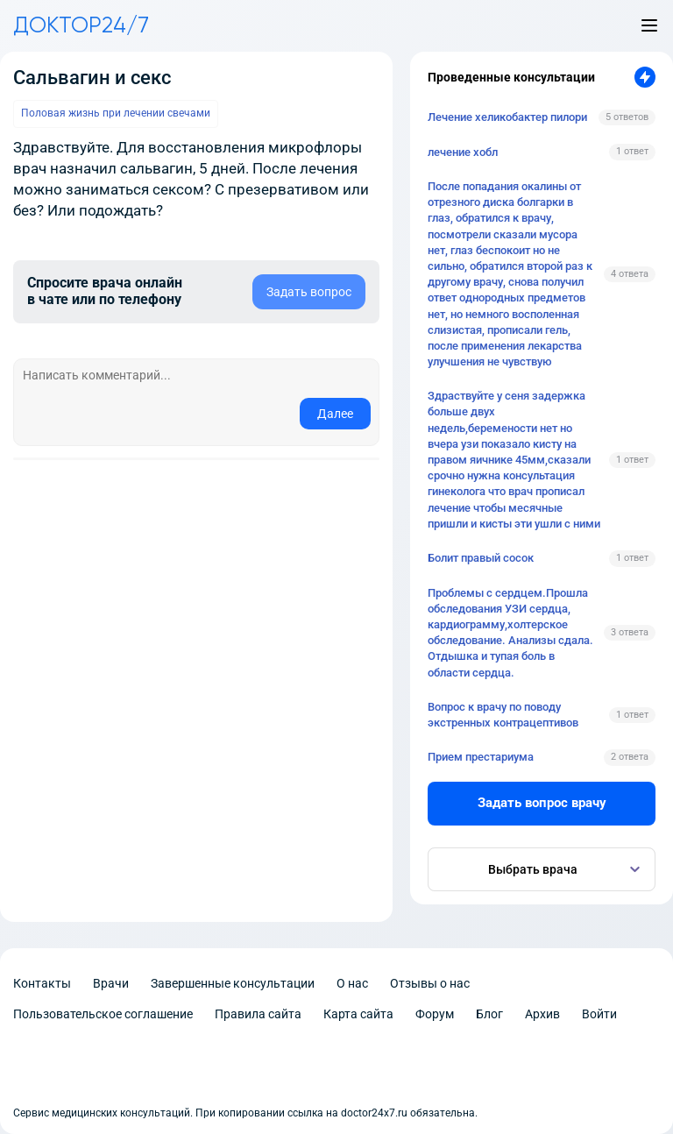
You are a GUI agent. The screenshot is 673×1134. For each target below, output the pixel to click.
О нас (352, 983)
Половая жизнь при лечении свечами (115, 113)
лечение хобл (463, 152)
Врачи (111, 983)
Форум (434, 1014)
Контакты (42, 983)
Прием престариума (481, 756)
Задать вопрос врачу (542, 803)
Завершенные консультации (233, 983)
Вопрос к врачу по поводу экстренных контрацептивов (503, 714)
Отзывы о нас (430, 983)
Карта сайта (358, 1014)
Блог (489, 1014)
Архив (542, 1014)
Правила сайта (258, 1014)
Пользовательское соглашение (103, 1014)
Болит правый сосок (481, 557)
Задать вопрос (308, 292)
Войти (599, 1014)
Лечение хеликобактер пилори (507, 117)
